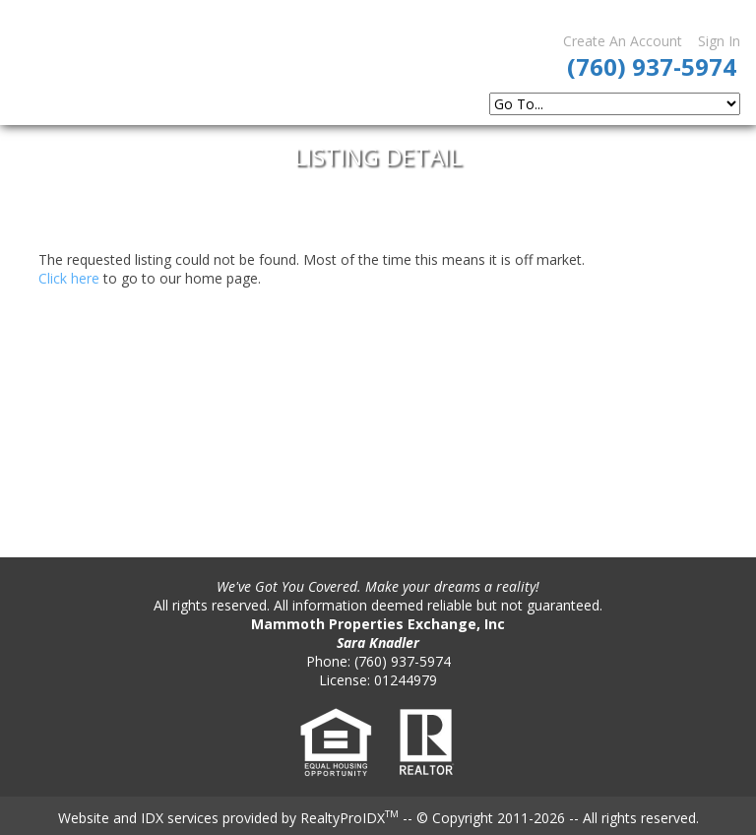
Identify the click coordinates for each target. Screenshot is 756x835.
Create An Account (622, 41)
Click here (68, 278)
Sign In (719, 41)
